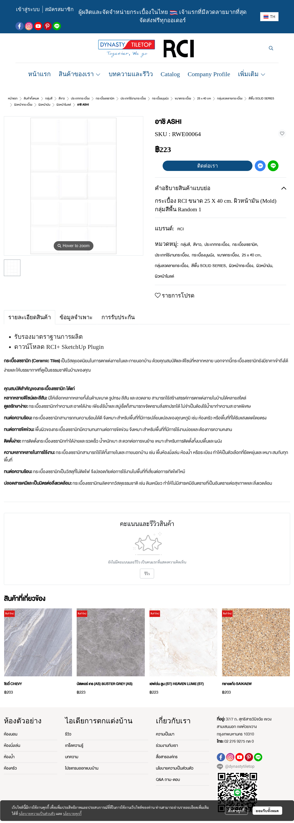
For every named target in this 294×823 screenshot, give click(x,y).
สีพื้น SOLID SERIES (209, 259)
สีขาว (197, 238)
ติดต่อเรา (207, 159)
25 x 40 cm (251, 249)
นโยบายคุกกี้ (72, 813)
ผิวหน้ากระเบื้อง (241, 259)
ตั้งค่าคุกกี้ (236, 810)
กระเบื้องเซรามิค (245, 238)
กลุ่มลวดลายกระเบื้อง (172, 259)
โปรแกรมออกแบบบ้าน (81, 762)
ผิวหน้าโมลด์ (40, 98)
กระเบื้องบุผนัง (203, 249)
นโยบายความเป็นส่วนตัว (37, 813)
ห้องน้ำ (9, 750)
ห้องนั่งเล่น (12, 739)
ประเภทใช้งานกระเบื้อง (172, 249)
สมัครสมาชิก (59, 9)
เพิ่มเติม (252, 74)
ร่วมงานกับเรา (167, 739)
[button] (269, 16)
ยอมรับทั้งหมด (267, 810)
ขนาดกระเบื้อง (228, 249)
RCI (180, 223)
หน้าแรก (13, 98)
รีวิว (147, 567)
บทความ (71, 750)
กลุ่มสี (186, 238)
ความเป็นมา (165, 728)
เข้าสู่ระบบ (28, 9)
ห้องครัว (10, 762)
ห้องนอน (10, 728)
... (25, 98)
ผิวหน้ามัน (264, 259)
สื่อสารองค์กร (167, 750)
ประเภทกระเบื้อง (217, 238)
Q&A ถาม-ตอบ (168, 773)
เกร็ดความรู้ (74, 739)
